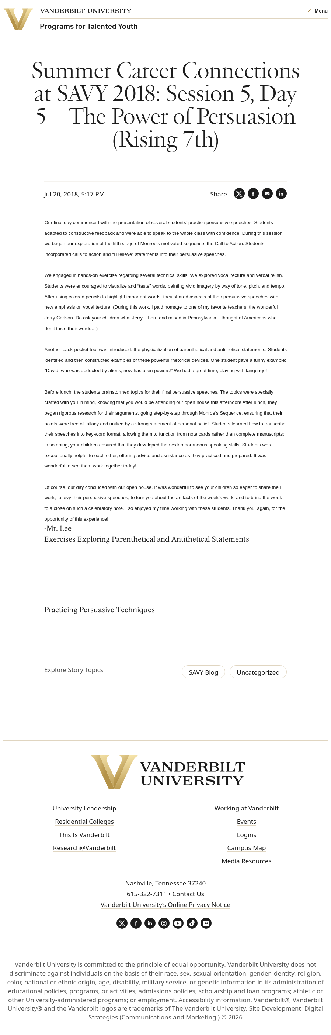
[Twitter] (239, 193)
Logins (247, 834)
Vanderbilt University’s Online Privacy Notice (165, 904)
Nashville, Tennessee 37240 (165, 883)
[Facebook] (253, 193)
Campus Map (246, 847)
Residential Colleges (84, 821)
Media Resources (246, 861)
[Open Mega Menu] (317, 11)
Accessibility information (214, 999)
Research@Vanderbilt (84, 847)
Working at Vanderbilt (247, 808)
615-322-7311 (147, 894)
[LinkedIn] (281, 193)
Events (246, 821)
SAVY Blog (203, 672)
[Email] (267, 193)
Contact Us (188, 894)
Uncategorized (258, 672)
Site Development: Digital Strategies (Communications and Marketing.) (205, 1012)
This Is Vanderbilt (84, 834)
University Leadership (84, 808)
